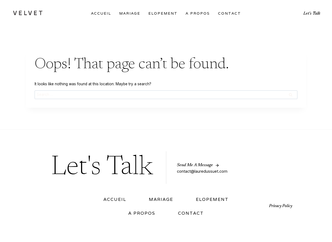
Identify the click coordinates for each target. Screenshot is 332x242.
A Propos (198, 13)
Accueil (101, 13)
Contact (229, 13)
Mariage (129, 13)
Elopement (162, 13)
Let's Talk (311, 13)
